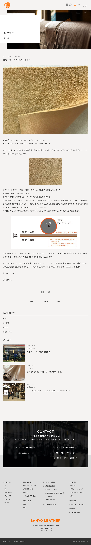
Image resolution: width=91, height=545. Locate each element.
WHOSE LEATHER (51, 490)
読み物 (72, 509)
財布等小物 (8, 492)
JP (75, 5)
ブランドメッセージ (76, 489)
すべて (5, 318)
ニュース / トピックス (77, 505)
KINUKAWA (49, 500)
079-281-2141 (47, 528)
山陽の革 (8, 482)
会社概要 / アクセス (77, 492)
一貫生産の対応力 (29, 496)
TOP (46, 301)
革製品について (9, 327)
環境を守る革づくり (30, 486)
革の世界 (6, 323)
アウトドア (8, 496)
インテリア (8, 499)
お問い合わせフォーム (26, 453)
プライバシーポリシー (18, 541)
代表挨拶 (73, 486)
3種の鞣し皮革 (28, 489)
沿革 (71, 496)
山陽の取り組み (50, 486)
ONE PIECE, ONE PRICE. (53, 493)
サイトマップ (6, 541)
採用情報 (73, 501)
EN (79, 4)
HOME (78, 13)
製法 (24, 508)
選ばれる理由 (28, 482)
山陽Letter (7, 332)
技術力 (25, 492)
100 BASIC (48, 496)
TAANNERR (49, 505)
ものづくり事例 (50, 482)
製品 (24, 504)
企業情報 (73, 482)
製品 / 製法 (27, 501)
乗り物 (7, 503)
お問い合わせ (75, 513)
